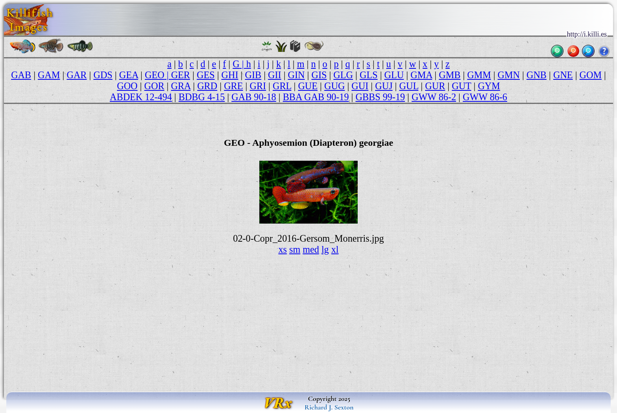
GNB (536, 75)
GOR (154, 86)
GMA (421, 75)
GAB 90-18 (253, 97)
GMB (449, 75)
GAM (49, 75)
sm (294, 249)
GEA (128, 75)
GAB (21, 75)
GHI (230, 75)
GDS (102, 75)
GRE (233, 86)
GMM (479, 75)
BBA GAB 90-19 (316, 97)
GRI (257, 86)
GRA (181, 86)
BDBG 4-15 (202, 97)
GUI (359, 86)
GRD (207, 86)
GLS (369, 75)
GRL (282, 86)
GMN (509, 75)
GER (180, 75)
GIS (319, 75)
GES (206, 75)
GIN (296, 75)
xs (282, 249)
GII (274, 75)
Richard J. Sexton (329, 407)
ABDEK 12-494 (141, 97)
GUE (308, 86)
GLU (394, 75)
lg (325, 249)
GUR (435, 86)
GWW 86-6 (485, 97)
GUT (461, 86)
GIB (253, 75)
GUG (334, 86)
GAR (77, 75)
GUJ (383, 86)
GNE (563, 75)
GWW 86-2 (434, 97)
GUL (409, 86)
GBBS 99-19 (380, 97)
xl (335, 249)
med (311, 249)
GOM (591, 75)
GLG (343, 75)
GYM (489, 86)
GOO (127, 86)
